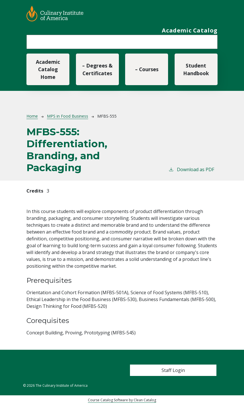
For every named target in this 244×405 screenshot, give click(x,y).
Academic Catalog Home (48, 69)
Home (32, 116)
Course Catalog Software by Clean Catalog (122, 400)
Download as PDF (191, 169)
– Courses (146, 69)
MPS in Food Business (67, 116)
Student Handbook (196, 69)
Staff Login (173, 370)
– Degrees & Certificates (97, 69)
